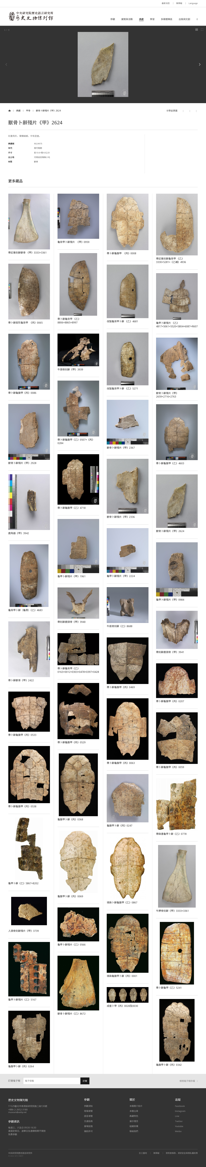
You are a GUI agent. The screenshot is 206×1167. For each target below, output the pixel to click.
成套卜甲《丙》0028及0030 (122, 1006)
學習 (152, 19)
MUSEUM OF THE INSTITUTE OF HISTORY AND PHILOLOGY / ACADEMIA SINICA (36, 3)
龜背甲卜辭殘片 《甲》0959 (74, 242)
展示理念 (133, 1121)
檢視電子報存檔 (189, 1081)
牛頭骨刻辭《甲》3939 (70, 369)
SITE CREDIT (18, 1156)
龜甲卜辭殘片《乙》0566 (72, 944)
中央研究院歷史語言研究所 (20, 1153)
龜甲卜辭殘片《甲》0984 (170, 599)
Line (177, 1116)
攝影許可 (88, 1131)
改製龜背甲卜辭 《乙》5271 (122, 388)
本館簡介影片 (135, 1106)
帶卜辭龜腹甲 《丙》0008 (121, 253)
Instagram (180, 1111)
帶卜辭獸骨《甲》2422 (21, 680)
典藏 (141, 19)
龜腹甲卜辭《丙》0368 (70, 819)
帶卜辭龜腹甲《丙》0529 (72, 742)
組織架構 (133, 1126)
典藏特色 (133, 1116)
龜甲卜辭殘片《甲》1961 (72, 576)
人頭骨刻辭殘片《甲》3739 (23, 931)
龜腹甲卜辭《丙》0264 (21, 1066)
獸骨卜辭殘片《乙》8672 (72, 1013)
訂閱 (85, 1080)
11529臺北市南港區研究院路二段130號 (27, 1106)
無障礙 (179, 3)
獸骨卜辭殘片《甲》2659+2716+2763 (167, 394)
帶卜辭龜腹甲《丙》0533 (22, 735)
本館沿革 (133, 1111)
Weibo (178, 1131)
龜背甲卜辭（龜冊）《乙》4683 (25, 610)
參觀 (112, 19)
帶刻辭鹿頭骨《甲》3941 (170, 652)
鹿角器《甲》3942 (18, 533)
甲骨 (28, 111)
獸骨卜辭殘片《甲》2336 (121, 517)
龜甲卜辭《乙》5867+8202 (23, 883)
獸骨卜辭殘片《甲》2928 (22, 463)
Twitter (179, 1121)
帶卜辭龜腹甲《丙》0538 (22, 806)
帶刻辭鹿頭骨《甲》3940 (72, 622)
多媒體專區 (166, 19)
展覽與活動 (127, 19)
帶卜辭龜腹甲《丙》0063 (121, 763)
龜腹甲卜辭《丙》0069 (70, 896)
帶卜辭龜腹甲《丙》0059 (170, 767)
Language (193, 3)
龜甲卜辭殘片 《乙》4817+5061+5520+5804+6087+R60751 (178, 324)
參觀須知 (88, 1106)
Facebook (180, 1106)
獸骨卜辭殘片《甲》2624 (48, 111)
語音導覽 (88, 1116)
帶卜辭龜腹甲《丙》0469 (121, 687)
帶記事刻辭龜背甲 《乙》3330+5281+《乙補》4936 (171, 260)
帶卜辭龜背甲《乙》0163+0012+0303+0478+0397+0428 (78, 670)
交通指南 (88, 1121)
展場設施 (88, 1126)
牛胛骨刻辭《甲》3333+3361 (172, 910)
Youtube (179, 1126)
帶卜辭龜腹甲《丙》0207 (170, 701)
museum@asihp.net (17, 1112)
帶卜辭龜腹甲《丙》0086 (22, 392)
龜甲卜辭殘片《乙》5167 (22, 999)
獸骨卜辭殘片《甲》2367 (121, 447)
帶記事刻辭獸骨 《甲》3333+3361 (27, 252)
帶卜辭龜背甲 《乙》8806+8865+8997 (69, 320)
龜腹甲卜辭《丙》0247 (119, 825)
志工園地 (143, 1153)
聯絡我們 (133, 1131)
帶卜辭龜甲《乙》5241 (169, 987)
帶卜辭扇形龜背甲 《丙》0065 (25, 322)
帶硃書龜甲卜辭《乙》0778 (171, 834)
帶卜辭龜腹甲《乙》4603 (170, 463)
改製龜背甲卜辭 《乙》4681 (122, 321)
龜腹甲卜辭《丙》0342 (169, 1064)
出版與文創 (184, 19)
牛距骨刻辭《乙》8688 (119, 626)
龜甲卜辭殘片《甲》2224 (121, 576)
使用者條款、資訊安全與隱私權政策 (182, 1153)
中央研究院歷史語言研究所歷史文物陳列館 (31, 16)
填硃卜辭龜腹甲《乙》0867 (122, 902)
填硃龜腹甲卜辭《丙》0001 (122, 976)
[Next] (199, 64)
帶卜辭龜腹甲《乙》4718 (72, 508)
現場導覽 (88, 1111)
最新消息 (166, 3)
